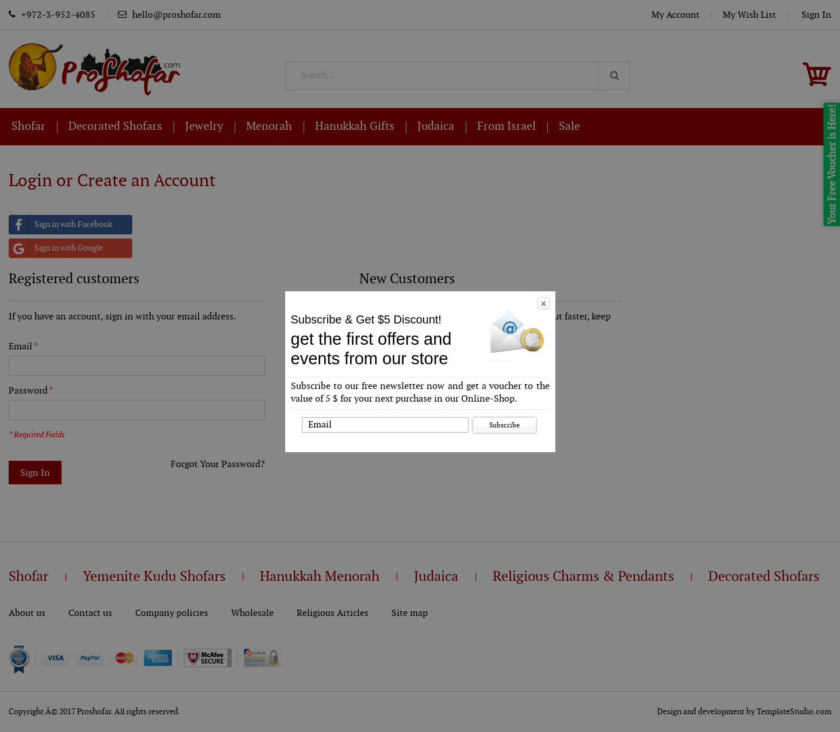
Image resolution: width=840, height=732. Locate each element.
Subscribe (504, 425)
